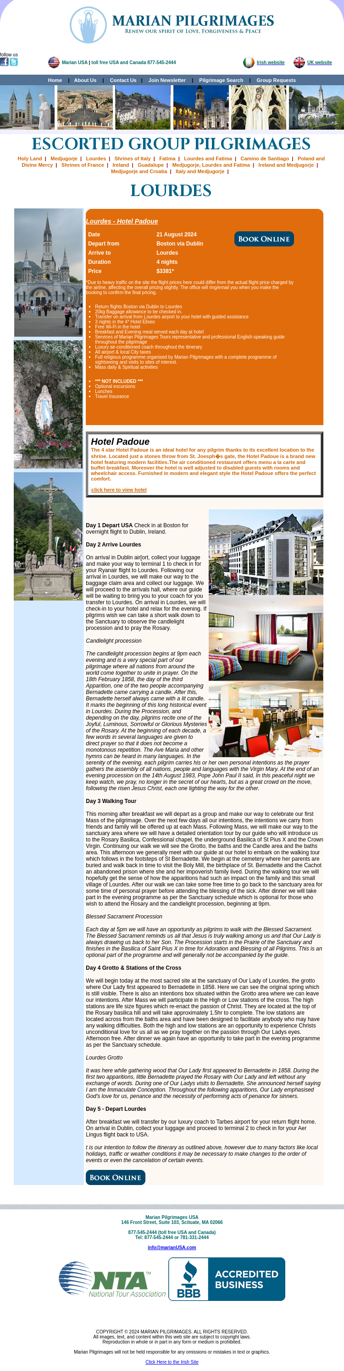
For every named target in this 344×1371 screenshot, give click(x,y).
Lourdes (96, 158)
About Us (85, 80)
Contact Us (123, 80)
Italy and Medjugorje (200, 171)
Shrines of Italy (133, 158)
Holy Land (29, 158)
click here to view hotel (118, 489)
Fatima (167, 158)
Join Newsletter (167, 80)
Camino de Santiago (265, 158)
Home (55, 80)
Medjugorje (64, 158)
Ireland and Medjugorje (286, 165)
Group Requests (274, 80)
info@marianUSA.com (172, 1247)
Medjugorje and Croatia (139, 171)
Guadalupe (151, 165)
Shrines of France (82, 165)
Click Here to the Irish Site (172, 1362)
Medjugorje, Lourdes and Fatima (211, 165)
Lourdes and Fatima (208, 158)
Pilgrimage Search (221, 80)
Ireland (120, 165)
